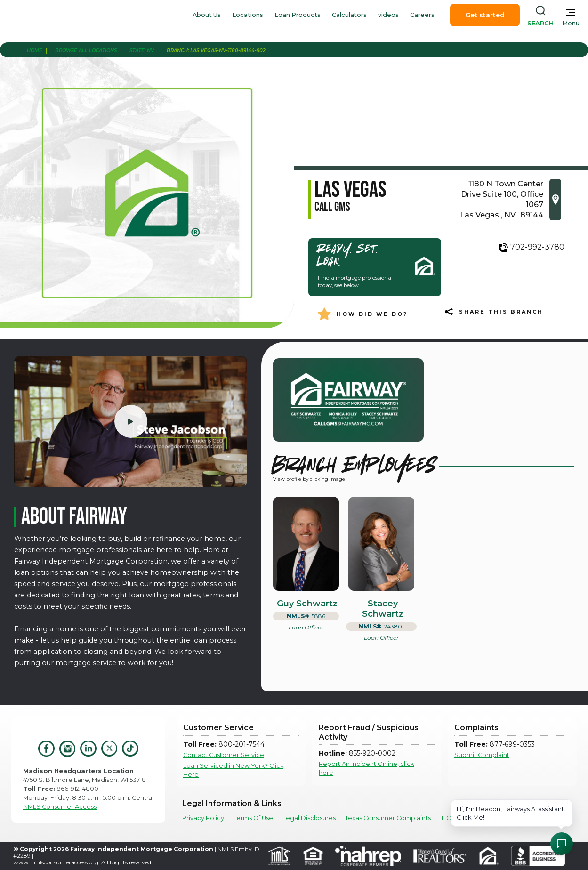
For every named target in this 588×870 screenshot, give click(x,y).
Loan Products (297, 14)
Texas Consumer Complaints (388, 818)
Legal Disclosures (309, 818)
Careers (422, 14)
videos (388, 14)
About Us (207, 14)
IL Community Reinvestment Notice (494, 818)
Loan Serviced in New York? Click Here (233, 770)
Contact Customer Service (223, 754)
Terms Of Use (253, 818)
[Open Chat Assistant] (561, 843)
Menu (571, 23)
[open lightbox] (130, 421)
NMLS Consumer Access (60, 806)
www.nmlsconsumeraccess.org (55, 862)
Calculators (349, 14)
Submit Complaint (481, 754)
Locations (247, 14)
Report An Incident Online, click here (366, 768)
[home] (60, 15)
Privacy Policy (203, 818)
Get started (485, 15)
